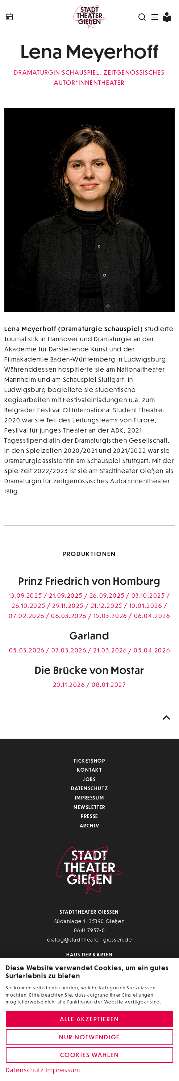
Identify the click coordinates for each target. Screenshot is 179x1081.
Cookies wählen (89, 1055)
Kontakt (89, 770)
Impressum (89, 797)
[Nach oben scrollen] (167, 718)
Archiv (90, 825)
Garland (89, 636)
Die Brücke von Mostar (89, 670)
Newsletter (89, 807)
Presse (89, 816)
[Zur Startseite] (89, 17)
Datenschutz (89, 788)
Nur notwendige (89, 1037)
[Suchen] (142, 17)
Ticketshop (89, 760)
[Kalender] (32, 17)
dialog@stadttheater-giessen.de (89, 939)
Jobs (89, 779)
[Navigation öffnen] (155, 17)
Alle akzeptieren (89, 1019)
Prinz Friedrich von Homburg (89, 581)
